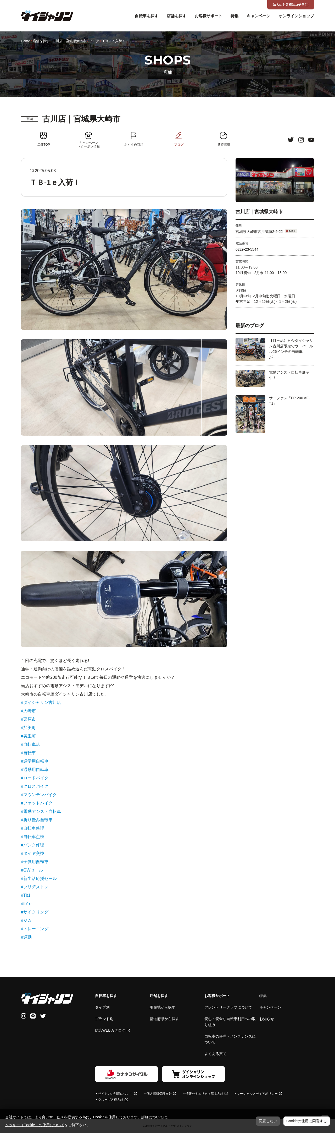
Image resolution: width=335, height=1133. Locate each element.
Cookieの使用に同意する (306, 1121)
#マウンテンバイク (39, 794)
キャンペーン (258, 16)
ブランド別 (104, 1019)
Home (25, 41)
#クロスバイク (34, 786)
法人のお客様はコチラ (288, 5)
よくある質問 (215, 1054)
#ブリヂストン (34, 887)
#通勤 (26, 937)
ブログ (94, 41)
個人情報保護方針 (159, 1094)
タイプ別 (102, 1007)
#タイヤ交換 (32, 853)
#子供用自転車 (34, 862)
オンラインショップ (296, 16)
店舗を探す (176, 16)
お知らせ (266, 1019)
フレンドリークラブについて (228, 1007)
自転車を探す (146, 16)
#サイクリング (34, 912)
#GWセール (32, 870)
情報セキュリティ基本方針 (204, 1094)
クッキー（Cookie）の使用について (34, 1125)
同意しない (268, 1121)
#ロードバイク (34, 778)
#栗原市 (28, 719)
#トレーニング (34, 929)
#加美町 (28, 727)
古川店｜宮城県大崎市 (69, 41)
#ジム (26, 920)
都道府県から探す (164, 1019)
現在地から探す (162, 1007)
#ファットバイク (37, 803)
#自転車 (28, 753)
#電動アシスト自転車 (41, 811)
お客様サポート (208, 16)
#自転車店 (30, 744)
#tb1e (26, 903)
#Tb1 (25, 895)
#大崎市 (28, 711)
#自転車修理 (32, 828)
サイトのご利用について (115, 1094)
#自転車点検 (32, 836)
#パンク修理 (32, 845)
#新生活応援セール (39, 878)
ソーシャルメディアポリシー (257, 1094)
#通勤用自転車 (34, 769)
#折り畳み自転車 (37, 820)
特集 (234, 16)
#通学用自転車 (34, 761)
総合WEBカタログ (110, 1030)
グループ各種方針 (110, 1100)
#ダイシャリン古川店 (41, 702)
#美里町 (28, 736)
